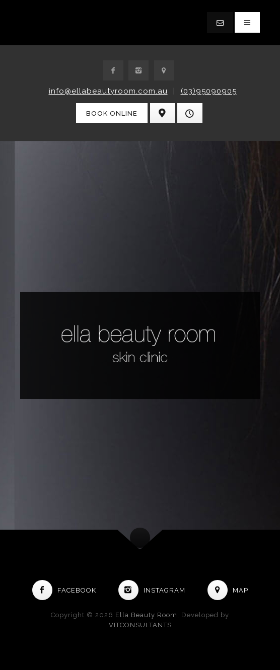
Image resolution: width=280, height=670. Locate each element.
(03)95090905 (209, 91)
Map (227, 590)
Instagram (151, 590)
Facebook (64, 590)
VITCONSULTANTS (140, 625)
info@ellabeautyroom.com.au (108, 91)
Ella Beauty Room (146, 615)
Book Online (111, 113)
